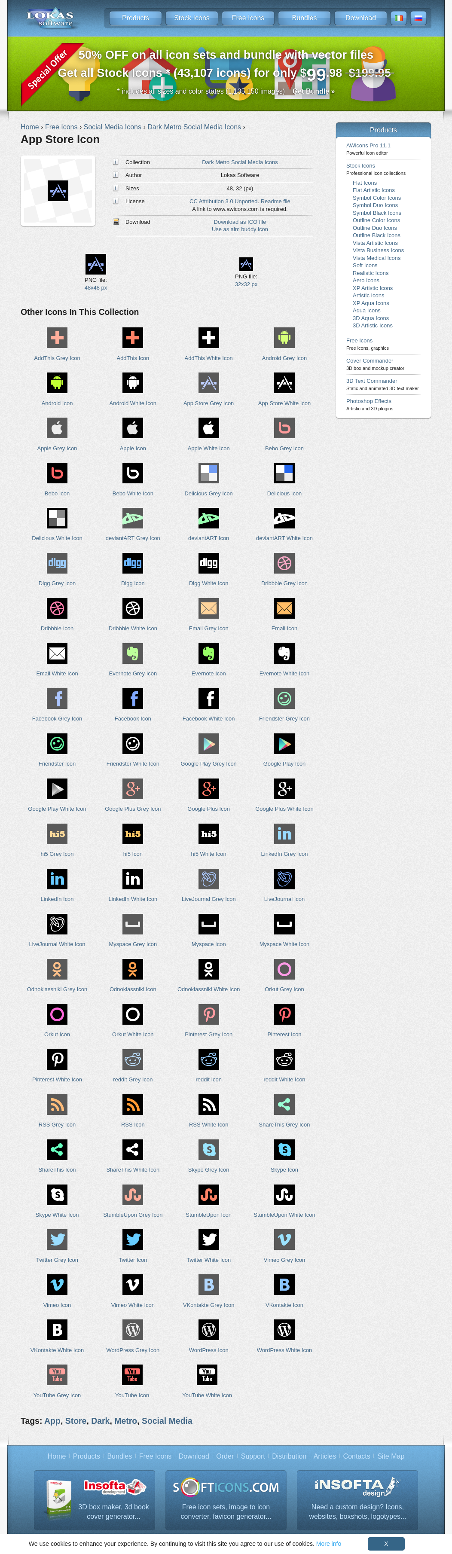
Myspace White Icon (285, 944)
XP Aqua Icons (371, 303)
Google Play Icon (284, 763)
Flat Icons (365, 183)
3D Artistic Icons (373, 325)
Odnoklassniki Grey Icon (57, 989)
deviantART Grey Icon (133, 538)
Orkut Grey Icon (284, 989)
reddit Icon (208, 1079)
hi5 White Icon (208, 854)
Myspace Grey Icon (133, 944)
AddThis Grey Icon (57, 358)
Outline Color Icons (376, 220)
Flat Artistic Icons (374, 190)
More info (328, 1543)
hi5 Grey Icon (56, 854)
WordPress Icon (209, 1350)
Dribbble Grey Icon (284, 583)
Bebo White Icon (133, 493)
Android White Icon (133, 403)
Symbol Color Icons (377, 198)
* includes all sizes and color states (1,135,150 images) (226, 91)
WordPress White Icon (284, 1350)
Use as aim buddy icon (240, 229)
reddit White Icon (284, 1079)
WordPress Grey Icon (133, 1350)
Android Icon (57, 403)
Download (360, 17)
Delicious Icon (284, 493)
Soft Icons (365, 265)
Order (225, 1456)
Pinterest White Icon (57, 1079)
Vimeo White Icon (133, 1305)
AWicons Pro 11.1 (368, 149)
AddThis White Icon (209, 358)
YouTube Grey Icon (57, 1395)
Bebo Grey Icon (284, 448)
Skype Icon (284, 1169)
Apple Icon (133, 448)
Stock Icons (192, 17)
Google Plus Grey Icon (133, 809)
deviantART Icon (208, 538)
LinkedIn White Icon (132, 899)
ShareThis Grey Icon (284, 1124)
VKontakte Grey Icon (209, 1305)
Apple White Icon (209, 448)
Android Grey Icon (284, 358)
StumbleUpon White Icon (284, 1215)
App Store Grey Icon (208, 403)
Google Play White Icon (57, 809)
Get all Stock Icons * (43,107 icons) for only (226, 66)
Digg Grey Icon (57, 583)
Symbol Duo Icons (375, 205)
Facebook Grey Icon (57, 718)
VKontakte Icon (284, 1305)
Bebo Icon (57, 493)
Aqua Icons (367, 310)
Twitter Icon (133, 1260)
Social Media (167, 1421)
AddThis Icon (133, 358)
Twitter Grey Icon (57, 1260)
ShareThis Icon (57, 1169)
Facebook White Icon (209, 718)
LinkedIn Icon (56, 899)
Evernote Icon (209, 673)
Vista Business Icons (378, 250)
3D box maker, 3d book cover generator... (113, 1511)
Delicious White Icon (57, 538)
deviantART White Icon (284, 538)
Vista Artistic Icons (375, 243)
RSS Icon (133, 1124)
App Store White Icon (284, 403)
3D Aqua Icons (371, 318)
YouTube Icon (132, 1395)
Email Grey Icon (209, 628)
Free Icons (248, 17)
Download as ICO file (240, 222)
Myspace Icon (209, 944)
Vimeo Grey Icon (284, 1260)
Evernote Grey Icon (133, 673)
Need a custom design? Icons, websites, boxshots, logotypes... (357, 1511)
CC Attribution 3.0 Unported (223, 201)
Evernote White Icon (285, 673)
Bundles (304, 17)
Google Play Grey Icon (208, 763)
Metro (125, 1421)
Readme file (275, 201)
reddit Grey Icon (133, 1079)
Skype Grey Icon (208, 1169)
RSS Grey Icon (57, 1124)
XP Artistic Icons (373, 288)
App (52, 1421)
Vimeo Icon (57, 1305)
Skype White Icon (57, 1215)
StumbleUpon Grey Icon (132, 1215)
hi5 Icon (133, 854)
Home (57, 1456)
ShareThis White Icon (132, 1169)
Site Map (390, 1456)
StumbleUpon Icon (209, 1215)
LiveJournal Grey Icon (209, 899)
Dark (100, 1421)
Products (135, 17)
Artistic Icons (368, 295)
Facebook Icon (133, 718)
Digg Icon (133, 583)
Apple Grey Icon (57, 448)
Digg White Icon (208, 583)
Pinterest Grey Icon (208, 1034)
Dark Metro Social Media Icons (240, 162)
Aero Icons (366, 280)
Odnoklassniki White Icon (208, 989)
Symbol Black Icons (377, 213)
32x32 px (246, 284)
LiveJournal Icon (284, 899)
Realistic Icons (371, 273)
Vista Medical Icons (376, 258)
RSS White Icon (208, 1124)
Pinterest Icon (284, 1034)
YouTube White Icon (207, 1395)
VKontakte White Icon (57, 1350)
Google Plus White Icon (284, 809)
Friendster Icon (57, 763)
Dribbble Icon (57, 628)
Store (76, 1421)
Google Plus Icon (208, 809)
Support (253, 1456)
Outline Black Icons (376, 235)
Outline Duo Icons (375, 228)
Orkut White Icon (132, 1034)
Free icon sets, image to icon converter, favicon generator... (226, 1511)
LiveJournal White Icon (57, 944)
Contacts (356, 1456)
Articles (325, 1456)
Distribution (289, 1456)
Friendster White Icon (133, 763)
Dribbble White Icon (133, 628)
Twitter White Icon (208, 1260)
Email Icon (284, 628)
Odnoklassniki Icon (133, 989)
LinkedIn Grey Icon (284, 854)
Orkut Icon (57, 1034)
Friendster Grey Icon (284, 718)
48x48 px (96, 287)
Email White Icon (57, 673)
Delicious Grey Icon (209, 493)
